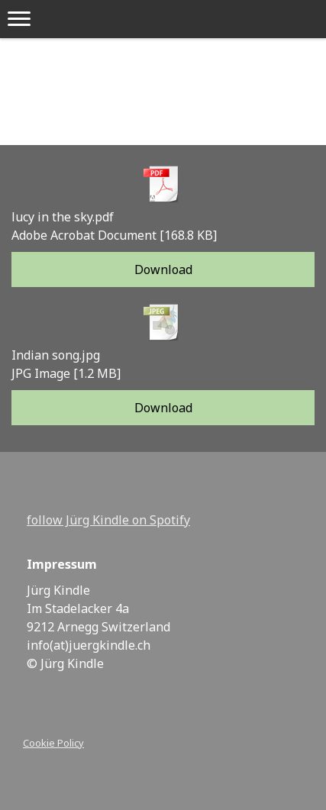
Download (163, 269)
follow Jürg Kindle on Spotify (108, 519)
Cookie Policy (53, 743)
